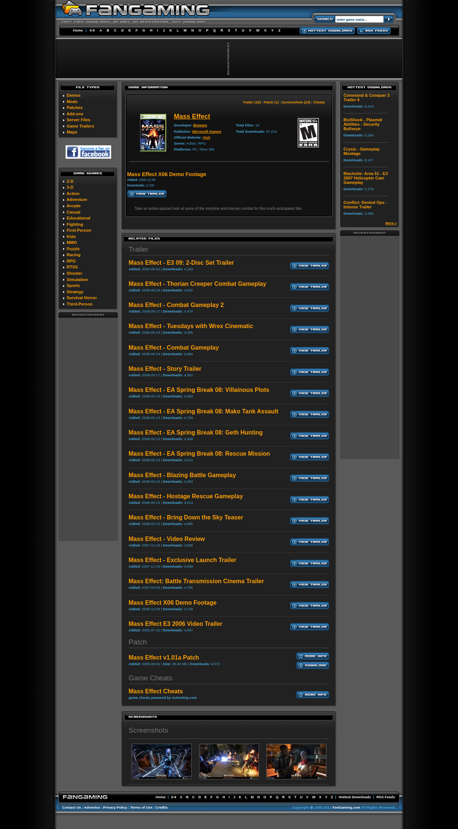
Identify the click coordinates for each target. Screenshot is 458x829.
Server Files (78, 120)
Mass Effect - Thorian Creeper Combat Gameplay (197, 284)
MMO (72, 242)
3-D (70, 187)
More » (391, 223)
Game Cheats (150, 678)
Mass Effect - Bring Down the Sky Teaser (186, 517)
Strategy (75, 292)
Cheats (319, 102)
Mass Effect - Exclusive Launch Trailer (182, 560)
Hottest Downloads (355, 797)
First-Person (79, 230)
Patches (75, 107)
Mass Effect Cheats (156, 691)
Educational (78, 218)
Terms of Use (141, 807)
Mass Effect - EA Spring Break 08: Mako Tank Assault (203, 411)
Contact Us (71, 807)
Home (78, 30)
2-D (70, 181)
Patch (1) (271, 102)
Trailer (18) (252, 102)
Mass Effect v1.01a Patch (164, 657)
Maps (72, 132)
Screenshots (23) (296, 102)
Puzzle (73, 249)
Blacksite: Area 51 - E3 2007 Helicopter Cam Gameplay (366, 178)
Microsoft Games (206, 131)
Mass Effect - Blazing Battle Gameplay (182, 475)
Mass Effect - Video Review (167, 539)
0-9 (92, 30)
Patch (138, 642)
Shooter (74, 273)
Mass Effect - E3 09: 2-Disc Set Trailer (181, 263)
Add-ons (75, 114)
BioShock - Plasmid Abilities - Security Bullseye (363, 124)
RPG (71, 261)
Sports (73, 285)
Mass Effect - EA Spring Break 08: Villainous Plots (199, 390)
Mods (72, 101)
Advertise (92, 807)
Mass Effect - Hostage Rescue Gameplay (186, 496)
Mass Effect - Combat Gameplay (174, 347)
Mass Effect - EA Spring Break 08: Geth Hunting (196, 432)
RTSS (72, 267)
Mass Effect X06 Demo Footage (172, 603)
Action (73, 193)
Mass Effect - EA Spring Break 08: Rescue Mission (199, 453)
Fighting (75, 224)
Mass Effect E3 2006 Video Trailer (175, 624)
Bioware (200, 125)
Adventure (77, 199)
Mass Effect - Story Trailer (165, 369)
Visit (206, 137)
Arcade (74, 206)
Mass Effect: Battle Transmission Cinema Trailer (196, 581)
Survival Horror (82, 297)
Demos (73, 95)
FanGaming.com (346, 807)
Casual (73, 212)
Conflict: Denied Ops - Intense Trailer (365, 204)
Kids (71, 236)
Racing (73, 254)
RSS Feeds (385, 797)
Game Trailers (80, 126)
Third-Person (80, 304)
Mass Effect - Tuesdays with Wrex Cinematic (191, 326)
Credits (161, 807)
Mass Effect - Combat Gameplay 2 (176, 305)
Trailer (139, 249)
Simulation (77, 279)
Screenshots (148, 730)
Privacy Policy (115, 807)
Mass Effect (192, 116)
